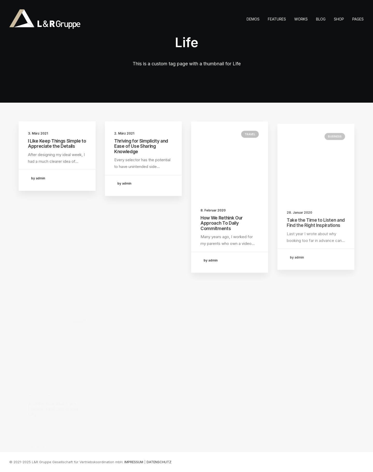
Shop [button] (339, 19)
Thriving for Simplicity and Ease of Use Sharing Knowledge (141, 146)
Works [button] (301, 19)
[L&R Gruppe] (44, 19)
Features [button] (277, 19)
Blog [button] (321, 19)
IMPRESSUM (133, 462)
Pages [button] (358, 19)
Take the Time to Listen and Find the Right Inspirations (316, 234)
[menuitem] (255, 19)
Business (335, 148)
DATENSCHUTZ (159, 462)
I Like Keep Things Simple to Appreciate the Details (57, 143)
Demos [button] (253, 19)
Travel (250, 138)
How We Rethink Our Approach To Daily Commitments (221, 227)
